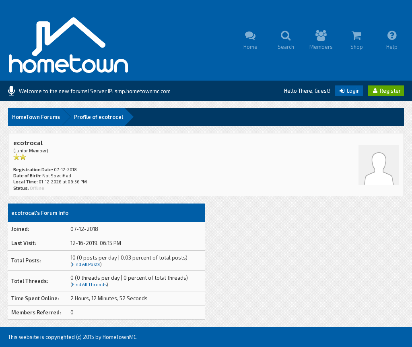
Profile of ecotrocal (98, 117)
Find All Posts (86, 264)
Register (386, 90)
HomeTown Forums (36, 117)
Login (349, 90)
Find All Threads (89, 284)
